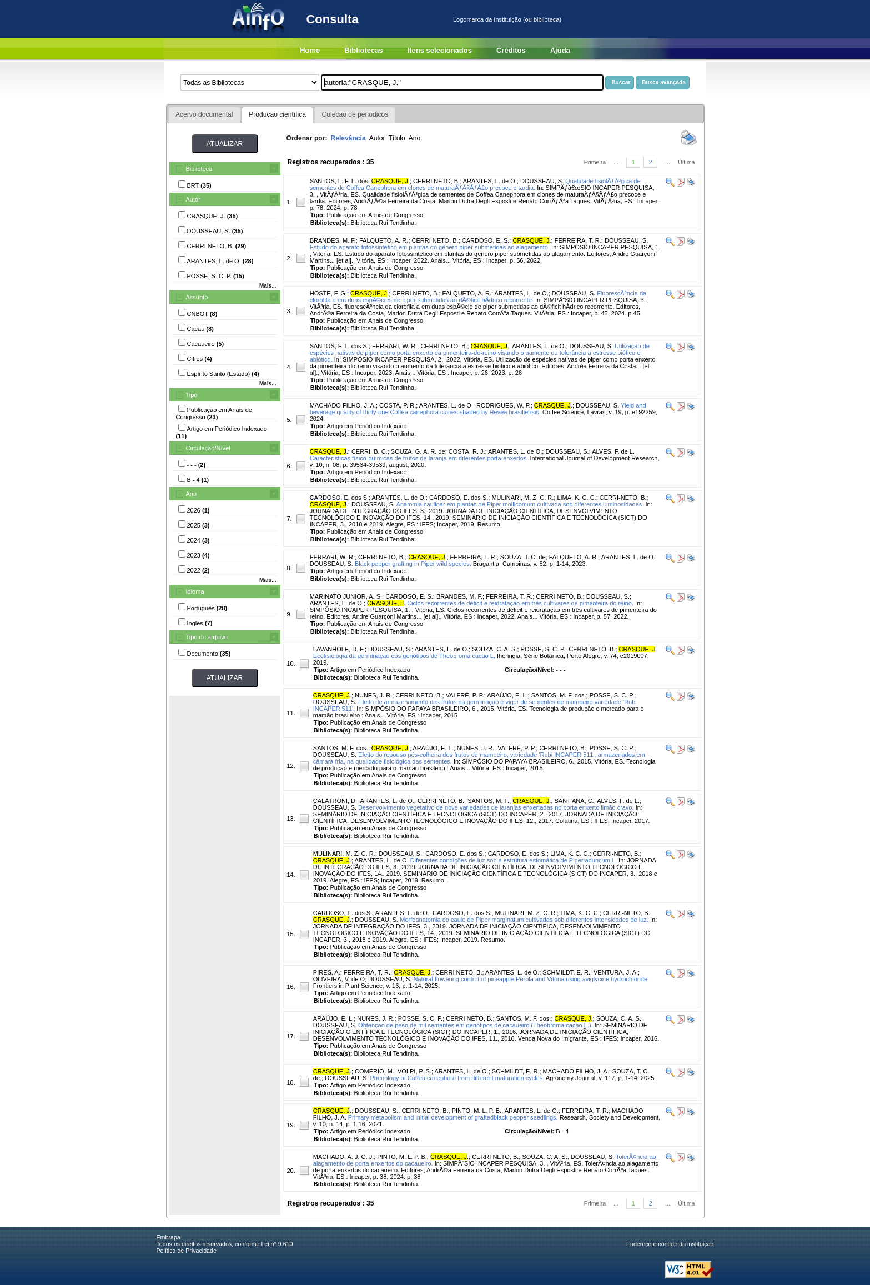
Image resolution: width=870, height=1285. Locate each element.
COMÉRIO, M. (374, 1071)
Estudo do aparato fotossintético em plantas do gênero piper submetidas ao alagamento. (430, 247)
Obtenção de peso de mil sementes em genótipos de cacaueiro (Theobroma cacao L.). (475, 1025)
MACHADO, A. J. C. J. (343, 1156)
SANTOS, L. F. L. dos (339, 181)
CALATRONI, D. (335, 800)
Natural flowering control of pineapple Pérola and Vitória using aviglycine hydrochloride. (531, 979)
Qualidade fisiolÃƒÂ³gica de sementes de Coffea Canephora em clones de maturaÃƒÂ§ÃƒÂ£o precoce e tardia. (475, 184)
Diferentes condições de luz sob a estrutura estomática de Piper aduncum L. (513, 860)
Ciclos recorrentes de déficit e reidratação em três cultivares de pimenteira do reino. (520, 603)
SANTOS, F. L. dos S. (339, 346)
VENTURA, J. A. (616, 972)
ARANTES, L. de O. (490, 181)
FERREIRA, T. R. (578, 240)
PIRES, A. (326, 972)
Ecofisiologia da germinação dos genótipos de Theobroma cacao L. (404, 655)
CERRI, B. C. (369, 451)
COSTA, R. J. (467, 451)
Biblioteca (199, 168)
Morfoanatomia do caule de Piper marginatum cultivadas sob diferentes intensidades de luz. (524, 919)
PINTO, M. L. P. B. (476, 1110)
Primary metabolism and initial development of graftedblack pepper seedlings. (453, 1117)
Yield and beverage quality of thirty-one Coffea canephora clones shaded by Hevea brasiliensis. (478, 408)
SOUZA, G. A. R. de (418, 451)
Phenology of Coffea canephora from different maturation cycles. (457, 1078)
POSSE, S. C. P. (543, 649)
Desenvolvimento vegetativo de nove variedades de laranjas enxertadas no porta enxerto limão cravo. (496, 807)
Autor (193, 199)
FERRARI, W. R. (394, 346)
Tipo (192, 394)
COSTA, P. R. (397, 405)
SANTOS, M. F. (488, 800)
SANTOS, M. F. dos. (558, 695)
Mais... (267, 286)
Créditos (511, 50)
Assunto (197, 297)
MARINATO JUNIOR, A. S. (346, 596)
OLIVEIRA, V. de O (339, 979)
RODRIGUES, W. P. (503, 405)
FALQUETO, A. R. (383, 240)
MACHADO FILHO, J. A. (343, 405)
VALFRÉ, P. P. (465, 695)
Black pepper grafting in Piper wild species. (413, 563)
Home (310, 50)
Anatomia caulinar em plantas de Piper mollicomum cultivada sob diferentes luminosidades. (520, 504)
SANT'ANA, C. (574, 800)
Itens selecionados (440, 50)
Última (686, 162)
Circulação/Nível (208, 448)
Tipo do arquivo (207, 637)
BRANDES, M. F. (333, 240)
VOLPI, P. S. (414, 1071)
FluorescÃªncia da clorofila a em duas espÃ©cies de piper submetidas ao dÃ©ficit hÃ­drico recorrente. (478, 296)
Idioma (195, 591)
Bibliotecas (363, 50)
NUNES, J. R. (373, 695)
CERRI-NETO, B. (623, 497)
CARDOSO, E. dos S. (339, 497)
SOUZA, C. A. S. (494, 649)
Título (397, 138)
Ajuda (560, 50)
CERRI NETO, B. (436, 181)
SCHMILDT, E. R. (566, 972)
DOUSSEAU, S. (542, 181)
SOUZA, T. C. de (523, 557)
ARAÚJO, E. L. (507, 695)
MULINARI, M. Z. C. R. (522, 497)
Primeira (595, 162)
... (615, 162)
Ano (191, 493)
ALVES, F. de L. (613, 451)
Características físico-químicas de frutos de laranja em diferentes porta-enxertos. (419, 458)
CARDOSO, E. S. (486, 240)
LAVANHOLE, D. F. (339, 649)
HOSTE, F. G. (328, 293)
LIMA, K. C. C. (576, 497)
